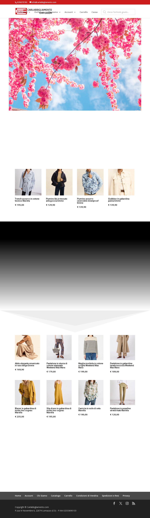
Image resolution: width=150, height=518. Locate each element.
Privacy (126, 495)
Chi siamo (53, 12)
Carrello (84, 12)
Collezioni (23, 12)
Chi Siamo (42, 495)
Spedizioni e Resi (110, 495)
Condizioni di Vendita (87, 495)
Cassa (95, 12)
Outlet (37, 12)
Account (69, 12)
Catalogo (55, 495)
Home (18, 495)
